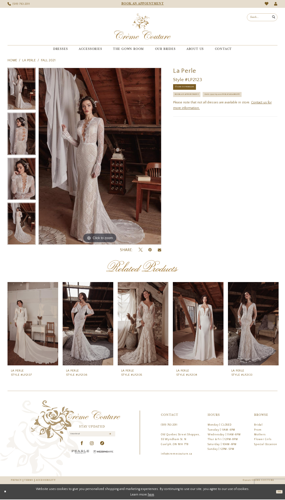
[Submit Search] (273, 17)
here (151, 495)
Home (12, 60)
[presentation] (33, 323)
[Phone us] (19, 4)
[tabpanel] (22, 90)
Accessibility (45, 480)
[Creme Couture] (142, 26)
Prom (257, 429)
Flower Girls (262, 439)
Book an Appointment (194, 100)
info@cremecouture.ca (176, 453)
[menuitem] (19, 4)
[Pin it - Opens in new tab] (150, 249)
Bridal (258, 424)
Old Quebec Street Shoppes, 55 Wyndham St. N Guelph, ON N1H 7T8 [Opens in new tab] (180, 439)
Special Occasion (265, 444)
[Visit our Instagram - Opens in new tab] (92, 446)
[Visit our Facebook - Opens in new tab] (82, 446)
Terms (28, 480)
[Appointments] (142, 4)
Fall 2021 (48, 60)
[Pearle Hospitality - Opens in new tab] (80, 454)
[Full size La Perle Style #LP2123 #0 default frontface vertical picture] (100, 156)
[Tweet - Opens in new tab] (140, 250)
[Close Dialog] (6, 492)
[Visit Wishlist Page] (266, 4)
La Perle (29, 60)
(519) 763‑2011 (169, 424)
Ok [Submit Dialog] (278, 492)
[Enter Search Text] (262, 17)
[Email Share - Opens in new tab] (159, 250)
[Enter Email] (92, 435)
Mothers (260, 434)
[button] (275, 4)
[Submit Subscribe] (110, 435)
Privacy (16, 480)
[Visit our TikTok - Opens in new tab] (102, 446)
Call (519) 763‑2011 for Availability (204, 111)
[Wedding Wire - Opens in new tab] (103, 454)
